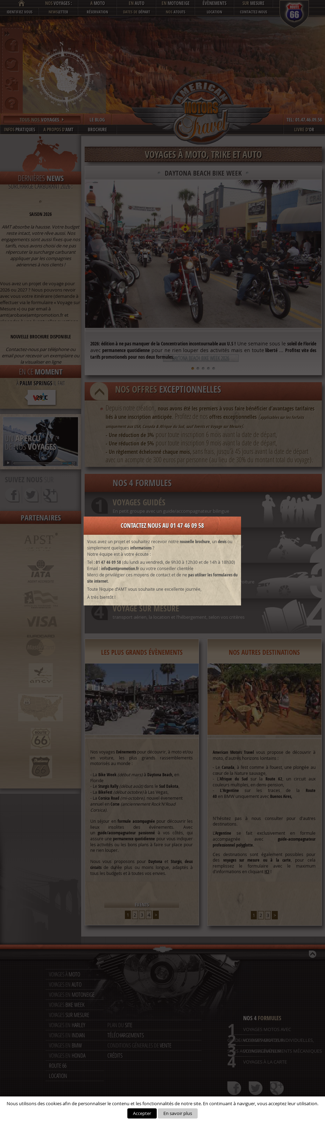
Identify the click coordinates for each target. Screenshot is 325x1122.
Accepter (142, 1113)
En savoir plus (177, 1113)
